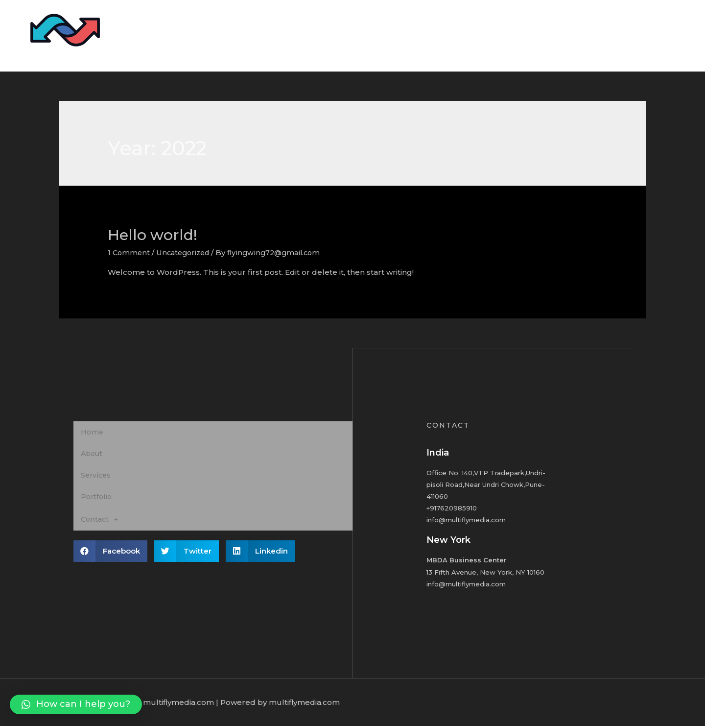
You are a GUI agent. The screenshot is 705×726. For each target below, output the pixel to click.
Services (563, 35)
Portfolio (610, 35)
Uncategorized (186, 252)
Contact (656, 35)
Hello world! (152, 235)
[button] (76, 704)
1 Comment (129, 252)
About (521, 35)
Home (482, 35)
